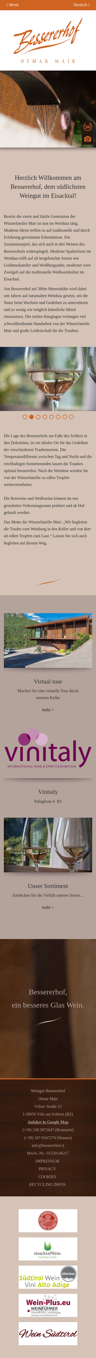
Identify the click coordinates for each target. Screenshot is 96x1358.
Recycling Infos (47, 1184)
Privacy (47, 1169)
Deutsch (82, 5)
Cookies (47, 1177)
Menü (12, 5)
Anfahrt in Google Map (47, 1122)
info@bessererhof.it (48, 1145)
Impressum (47, 1161)
